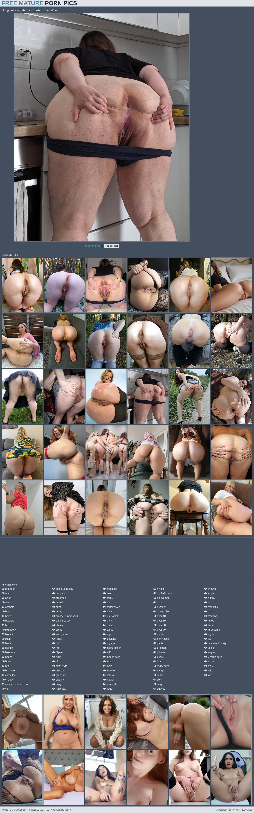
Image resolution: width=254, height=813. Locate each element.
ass (5, 602)
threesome (212, 629)
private (159, 652)
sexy (157, 684)
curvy (57, 611)
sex (157, 679)
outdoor (159, 607)
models (109, 661)
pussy (158, 657)
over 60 (159, 625)
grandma (59, 675)
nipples (109, 679)
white (209, 666)
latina (108, 629)
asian (7, 598)
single (209, 593)
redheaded (161, 666)
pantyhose (161, 638)
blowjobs (8, 652)
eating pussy (61, 620)
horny (108, 598)
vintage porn (213, 657)
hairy (56, 684)
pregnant (160, 647)
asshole (8, 607)
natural (108, 675)
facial (57, 638)
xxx (208, 675)
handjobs (110, 588)
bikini (6, 638)
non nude (110, 684)
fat (55, 643)
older (158, 602)
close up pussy (62, 588)
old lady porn (162, 593)
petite (158, 643)
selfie (158, 675)
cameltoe (9, 675)
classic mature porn (15, 684)
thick (208, 625)
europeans (60, 634)
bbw (6, 611)
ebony (57, 625)
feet (56, 647)
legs (107, 634)
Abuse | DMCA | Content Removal (19, 809)
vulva (209, 661)
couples (58, 593)
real (157, 661)
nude (107, 688)
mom (107, 666)
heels (108, 593)
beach (7, 616)
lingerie (109, 643)
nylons (159, 588)
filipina (57, 652)
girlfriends (59, 666)
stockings (211, 616)
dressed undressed (65, 616)
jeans (108, 620)
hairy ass (59, 688)
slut (208, 602)
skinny (209, 598)
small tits (211, 607)
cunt (56, 607)
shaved (159, 688)
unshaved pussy (215, 643)
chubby (8, 679)
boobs (7, 657)
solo (208, 611)
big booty (9, 629)
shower (210, 588)
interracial (110, 616)
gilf (55, 661)
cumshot (59, 602)
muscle (109, 670)
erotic (57, 629)
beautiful (8, 620)
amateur (8, 588)
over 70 (159, 629)
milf (106, 652)
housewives (111, 607)
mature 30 (161, 611)
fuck (56, 657)
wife (208, 670)
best (6, 625)
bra (5, 666)
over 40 (159, 616)
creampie (59, 598)
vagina (209, 652)
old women (161, 598)
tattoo (209, 620)
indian (108, 611)
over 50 (159, 620)
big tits (7, 634)
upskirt (209, 647)
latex (107, 625)
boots (7, 661)
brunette (8, 670)
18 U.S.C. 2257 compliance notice (53, 809)
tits (207, 638)
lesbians (109, 638)
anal (6, 593)
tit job (209, 634)
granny (58, 679)
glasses (58, 670)
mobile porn (111, 657)
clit (5, 688)
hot (106, 602)
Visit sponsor (111, 246)
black (6, 643)
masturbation (112, 647)
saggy (158, 670)
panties (159, 634)
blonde (7, 647)
